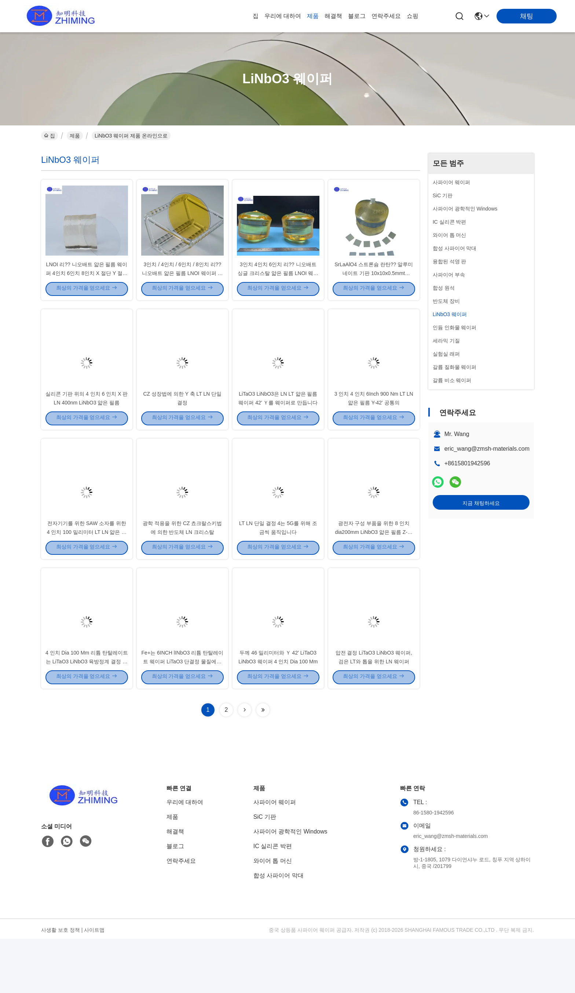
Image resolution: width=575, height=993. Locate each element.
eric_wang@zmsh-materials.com (487, 449)
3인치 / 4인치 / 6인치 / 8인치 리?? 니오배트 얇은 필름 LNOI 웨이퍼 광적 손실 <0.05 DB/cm (182, 286)
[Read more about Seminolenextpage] (244, 764)
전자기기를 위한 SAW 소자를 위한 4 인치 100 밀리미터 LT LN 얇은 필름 (87, 572)
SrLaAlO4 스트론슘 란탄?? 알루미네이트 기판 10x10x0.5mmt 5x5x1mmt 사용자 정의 (373, 286)
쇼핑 (412, 16)
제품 (313, 16)
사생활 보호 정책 (60, 984)
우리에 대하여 (282, 16)
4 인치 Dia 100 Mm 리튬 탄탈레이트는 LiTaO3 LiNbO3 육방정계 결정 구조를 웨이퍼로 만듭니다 (86, 715)
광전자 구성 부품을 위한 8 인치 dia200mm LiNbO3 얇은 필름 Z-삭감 (374, 572)
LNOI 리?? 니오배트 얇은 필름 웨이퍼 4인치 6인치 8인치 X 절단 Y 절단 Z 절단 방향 (87, 286)
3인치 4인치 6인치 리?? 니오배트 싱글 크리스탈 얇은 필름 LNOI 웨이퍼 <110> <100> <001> (278, 286)
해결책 (333, 16)
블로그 (357, 16)
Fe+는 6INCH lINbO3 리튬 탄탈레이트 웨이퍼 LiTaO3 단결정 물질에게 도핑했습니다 (183, 715)
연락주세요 (386, 16)
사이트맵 (94, 984)
